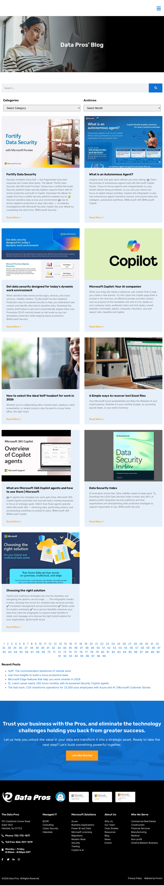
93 (70, 656)
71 (54, 652)
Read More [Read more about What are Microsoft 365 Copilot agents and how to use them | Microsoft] (13, 522)
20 (91, 644)
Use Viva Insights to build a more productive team (38, 675)
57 (136, 648)
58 (142, 648)
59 (148, 648)
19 (85, 644)
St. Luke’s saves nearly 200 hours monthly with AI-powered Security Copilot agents (58, 684)
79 (97, 652)
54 (120, 648)
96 (87, 656)
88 (146, 652)
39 (37, 648)
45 (70, 648)
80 (102, 652)
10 (40, 644)
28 (135, 644)
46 (76, 648)
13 (55, 644)
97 (92, 656)
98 (98, 656)
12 (50, 644)
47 (81, 648)
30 (146, 644)
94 (76, 656)
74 (70, 652)
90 (158, 652)
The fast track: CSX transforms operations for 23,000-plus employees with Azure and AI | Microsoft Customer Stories (79, 688)
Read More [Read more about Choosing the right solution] (13, 627)
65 (21, 652)
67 (32, 652)
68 (37, 652)
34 (9, 648)
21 (96, 644)
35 (14, 648)
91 (59, 656)
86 (135, 652)
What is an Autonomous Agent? (111, 174)
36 (20, 648)
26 (124, 644)
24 (113, 644)
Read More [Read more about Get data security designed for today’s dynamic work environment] (13, 326)
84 (124, 652)
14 (60, 644)
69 (43, 652)
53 (114, 648)
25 (118, 644)
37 (26, 648)
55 (125, 648)
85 (130, 652)
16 (70, 644)
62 (4, 652)
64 (15, 652)
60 (153, 648)
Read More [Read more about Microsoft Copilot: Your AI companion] (95, 326)
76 (80, 652)
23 (107, 644)
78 (91, 652)
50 (98, 648)
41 (48, 648)
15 (65, 644)
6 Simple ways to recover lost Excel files (117, 396)
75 (75, 652)
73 (64, 652)
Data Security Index (103, 488)
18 (80, 644)
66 (26, 652)
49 (92, 648)
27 (129, 644)
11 (45, 644)
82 (113, 652)
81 (108, 652)
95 (81, 656)
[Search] (155, 87)
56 (131, 648)
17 (75, 644)
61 (159, 648)
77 (86, 652)
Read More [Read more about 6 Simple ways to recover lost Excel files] (95, 419)
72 (59, 652)
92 (65, 656)
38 (31, 648)
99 (104, 656)
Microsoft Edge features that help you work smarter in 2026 (44, 680)
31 (152, 644)
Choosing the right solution (25, 591)
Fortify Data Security (21, 174)
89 (152, 652)
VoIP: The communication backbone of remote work (39, 671)
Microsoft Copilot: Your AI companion (115, 286)
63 (10, 652)
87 (141, 652)
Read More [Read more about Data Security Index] (95, 522)
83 (119, 652)
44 (64, 648)
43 (59, 648)
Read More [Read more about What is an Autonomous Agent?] (95, 217)
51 (103, 648)
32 (157, 644)
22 (101, 644)
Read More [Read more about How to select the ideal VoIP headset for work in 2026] (13, 419)
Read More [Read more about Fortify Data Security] (13, 217)
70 (48, 652)
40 (42, 648)
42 (53, 648)
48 (87, 648)
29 (141, 644)
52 (109, 648)
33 (3, 648)
